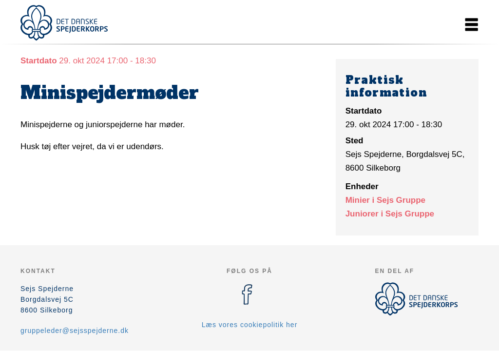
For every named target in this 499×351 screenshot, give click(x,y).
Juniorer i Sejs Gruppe (389, 213)
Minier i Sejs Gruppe (385, 200)
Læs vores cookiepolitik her (250, 325)
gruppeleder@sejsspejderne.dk (74, 330)
